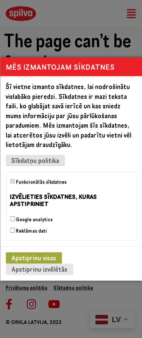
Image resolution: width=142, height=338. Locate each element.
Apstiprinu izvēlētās (39, 269)
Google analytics (31, 219)
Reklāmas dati (28, 231)
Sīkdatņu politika (35, 160)
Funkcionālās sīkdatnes (38, 182)
